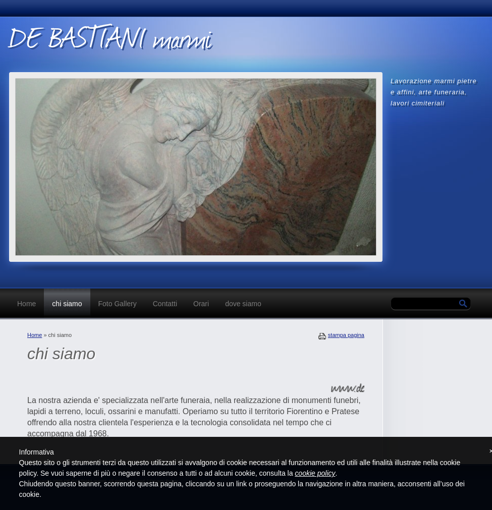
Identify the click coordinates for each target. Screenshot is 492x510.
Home (26, 304)
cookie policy (315, 473)
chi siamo (67, 304)
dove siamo (243, 304)
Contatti (165, 304)
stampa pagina (346, 335)
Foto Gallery (117, 304)
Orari (201, 304)
